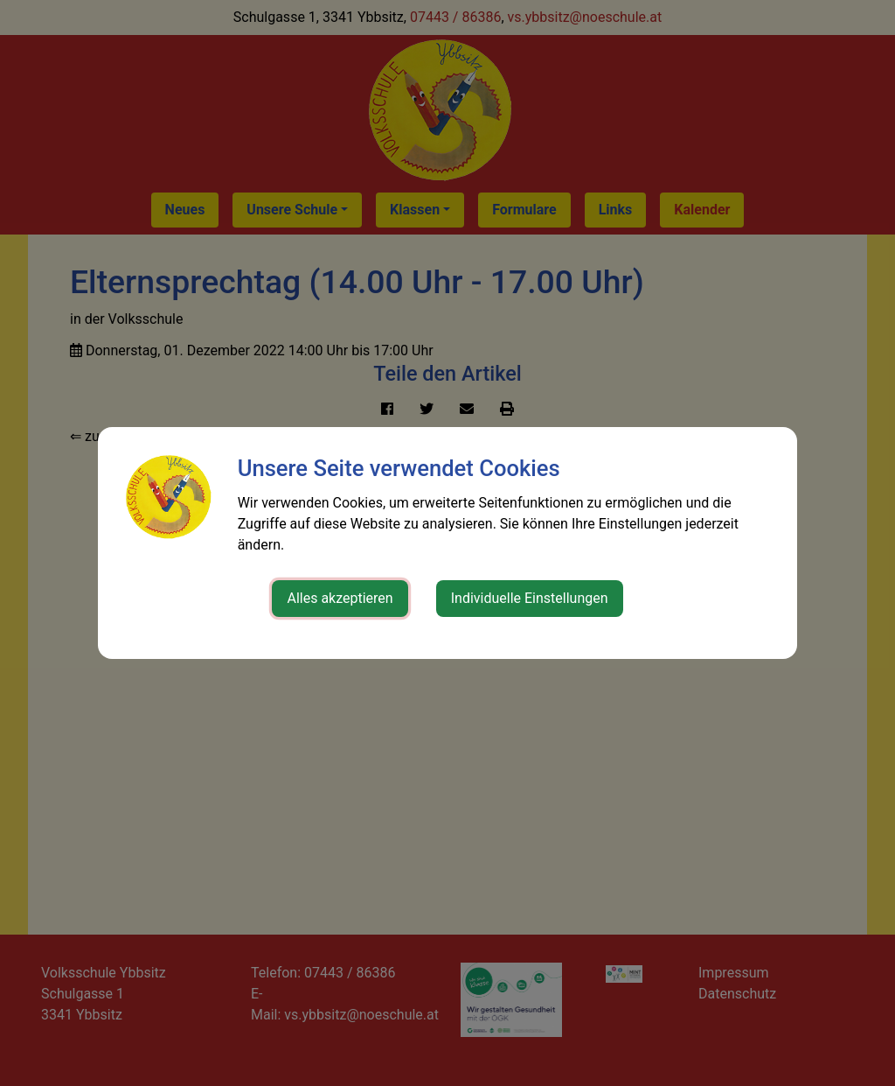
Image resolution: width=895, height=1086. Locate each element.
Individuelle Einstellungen (529, 598)
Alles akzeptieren (339, 598)
